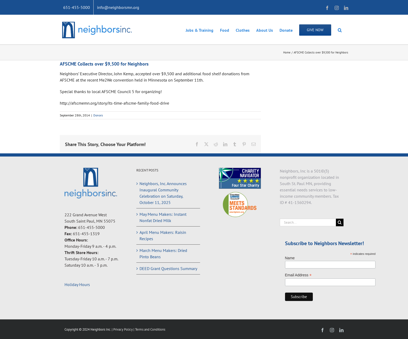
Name (290, 258)
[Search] (339, 222)
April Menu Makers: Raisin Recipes (162, 235)
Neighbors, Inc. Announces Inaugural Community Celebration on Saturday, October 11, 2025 (163, 193)
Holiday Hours (77, 284)
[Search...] (308, 222)
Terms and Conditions (150, 329)
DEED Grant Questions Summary (168, 268)
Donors (98, 115)
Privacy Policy (123, 329)
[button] (340, 29)
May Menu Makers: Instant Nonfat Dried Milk (162, 217)
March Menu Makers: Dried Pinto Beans (163, 253)
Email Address (298, 275)
